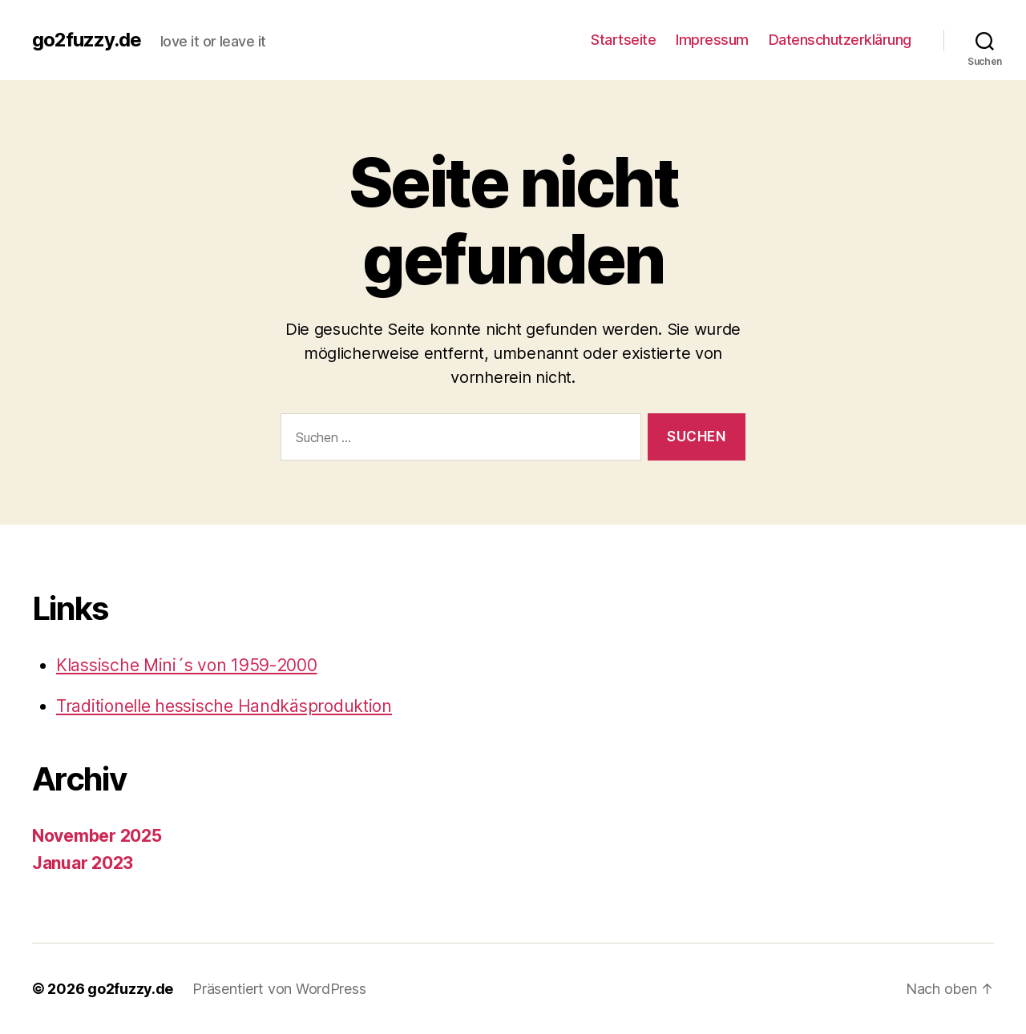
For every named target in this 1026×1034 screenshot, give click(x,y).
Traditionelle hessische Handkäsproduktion (224, 706)
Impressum (712, 39)
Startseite (623, 39)
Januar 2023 (82, 863)
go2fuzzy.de (86, 40)
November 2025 (97, 836)
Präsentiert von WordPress (279, 988)
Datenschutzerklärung (840, 39)
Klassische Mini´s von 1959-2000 (186, 665)
